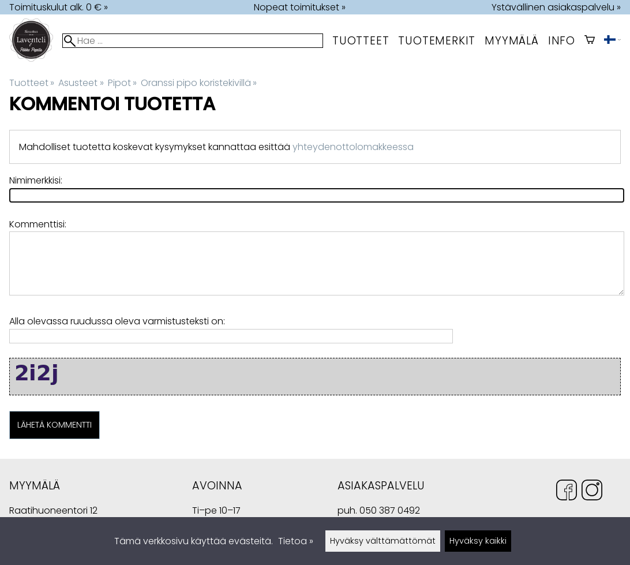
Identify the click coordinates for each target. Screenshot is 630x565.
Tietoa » (295, 541)
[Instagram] (592, 492)
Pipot (122, 82)
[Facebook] (566, 492)
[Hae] (192, 40)
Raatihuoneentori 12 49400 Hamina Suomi (53, 511)
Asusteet (80, 82)
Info (561, 40)
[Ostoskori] (589, 40)
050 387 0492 (389, 510)
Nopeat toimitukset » (300, 7)
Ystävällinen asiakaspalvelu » (556, 7)
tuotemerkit (436, 40)
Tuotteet (360, 40)
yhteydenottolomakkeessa (353, 147)
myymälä (512, 40)
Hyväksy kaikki (478, 541)
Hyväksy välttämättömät (383, 541)
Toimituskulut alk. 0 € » (58, 7)
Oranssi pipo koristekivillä (199, 82)
